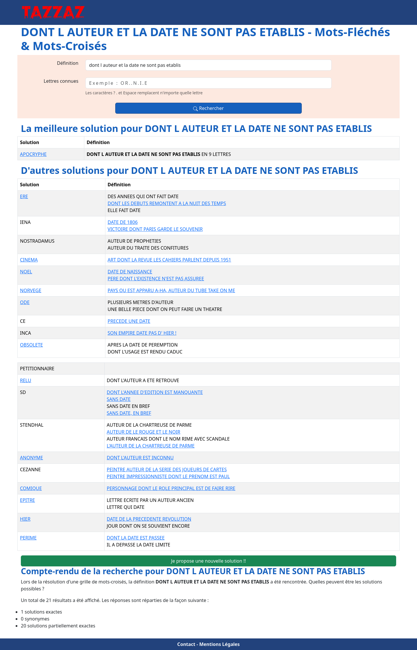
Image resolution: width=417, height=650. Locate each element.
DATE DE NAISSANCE (130, 271)
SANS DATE (119, 399)
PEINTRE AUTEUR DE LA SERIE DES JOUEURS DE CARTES (167, 469)
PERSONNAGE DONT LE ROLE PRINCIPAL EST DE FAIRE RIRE (171, 488)
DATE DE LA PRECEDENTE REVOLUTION (149, 519)
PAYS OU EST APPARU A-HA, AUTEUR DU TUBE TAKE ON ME (171, 290)
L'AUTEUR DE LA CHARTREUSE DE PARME (151, 446)
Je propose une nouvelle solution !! (208, 561)
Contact (186, 644)
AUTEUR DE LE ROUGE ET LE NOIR (143, 432)
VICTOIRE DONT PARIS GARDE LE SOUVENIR (155, 229)
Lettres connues (61, 81)
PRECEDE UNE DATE (129, 321)
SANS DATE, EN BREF (129, 413)
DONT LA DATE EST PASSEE (136, 538)
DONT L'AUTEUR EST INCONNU (140, 457)
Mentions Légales (219, 644)
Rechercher (208, 108)
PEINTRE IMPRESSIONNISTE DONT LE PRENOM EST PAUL (168, 476)
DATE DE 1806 (123, 222)
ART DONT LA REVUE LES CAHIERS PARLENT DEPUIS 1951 (169, 260)
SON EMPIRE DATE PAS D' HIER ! (142, 333)
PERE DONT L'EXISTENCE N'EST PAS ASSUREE (156, 278)
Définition (67, 63)
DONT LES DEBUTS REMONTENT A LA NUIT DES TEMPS (167, 203)
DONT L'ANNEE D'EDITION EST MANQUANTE (155, 392)
